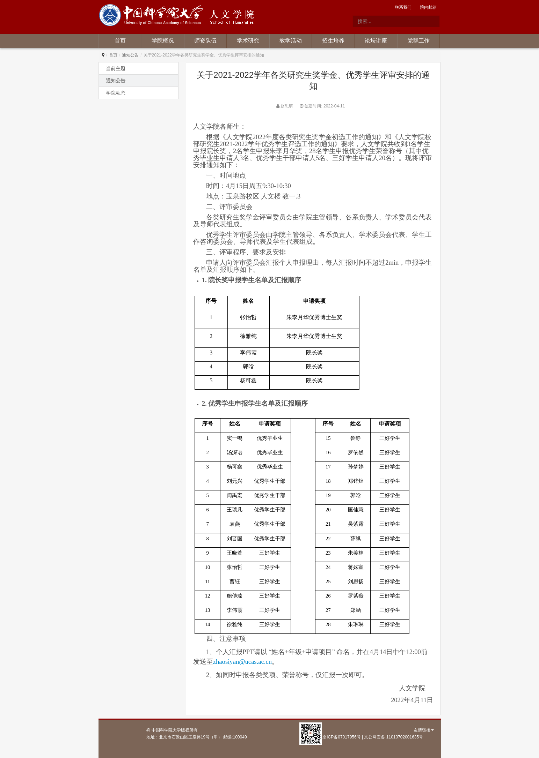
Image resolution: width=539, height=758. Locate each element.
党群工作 (418, 41)
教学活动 (290, 41)
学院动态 (115, 93)
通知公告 (130, 55)
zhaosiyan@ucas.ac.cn (242, 661)
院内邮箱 (428, 7)
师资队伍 (205, 41)
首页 (120, 41)
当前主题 (115, 68)
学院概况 (163, 41)
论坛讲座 (376, 41)
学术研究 (248, 41)
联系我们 (403, 7)
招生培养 (333, 41)
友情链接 (424, 730)
